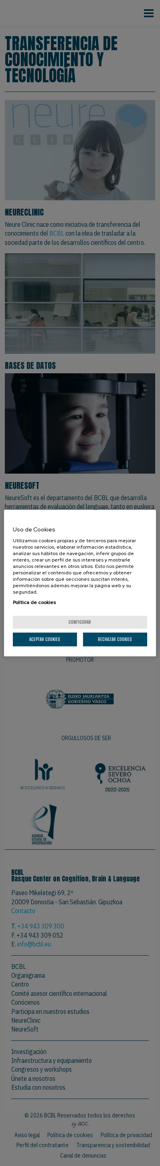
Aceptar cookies (44, 639)
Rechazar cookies (115, 639)
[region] (80, 583)
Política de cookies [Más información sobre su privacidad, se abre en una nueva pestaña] (34, 602)
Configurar (80, 622)
